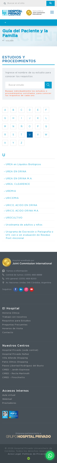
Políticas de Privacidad (35, 454)
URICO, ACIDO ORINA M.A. (22, 211)
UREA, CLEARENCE (18, 184)
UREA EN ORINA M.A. (19, 178)
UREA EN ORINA (16, 171)
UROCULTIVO (14, 218)
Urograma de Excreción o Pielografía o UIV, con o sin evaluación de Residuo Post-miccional (29, 235)
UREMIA (11, 191)
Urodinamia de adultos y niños (24, 225)
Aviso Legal (14, 454)
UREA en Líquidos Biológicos (23, 164)
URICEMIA (12, 198)
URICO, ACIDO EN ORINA (21, 205)
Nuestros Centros (15, 345)
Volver (8, 41)
